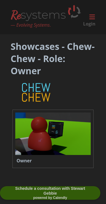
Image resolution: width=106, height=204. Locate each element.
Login (89, 24)
